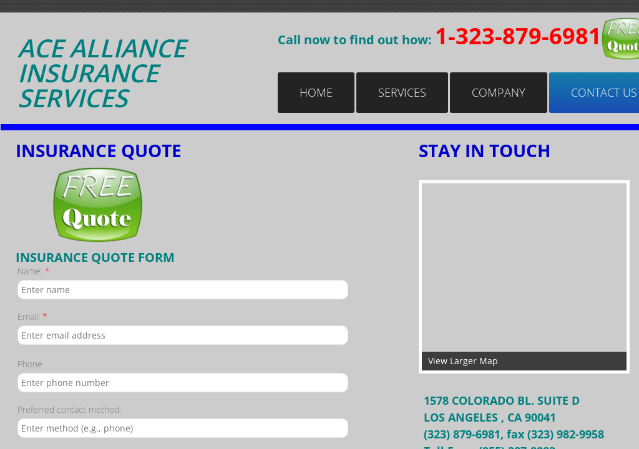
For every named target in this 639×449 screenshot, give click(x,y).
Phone (29, 364)
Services (402, 92)
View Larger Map (463, 361)
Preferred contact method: (69, 409)
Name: (33, 271)
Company (498, 92)
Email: (32, 316)
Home (316, 92)
